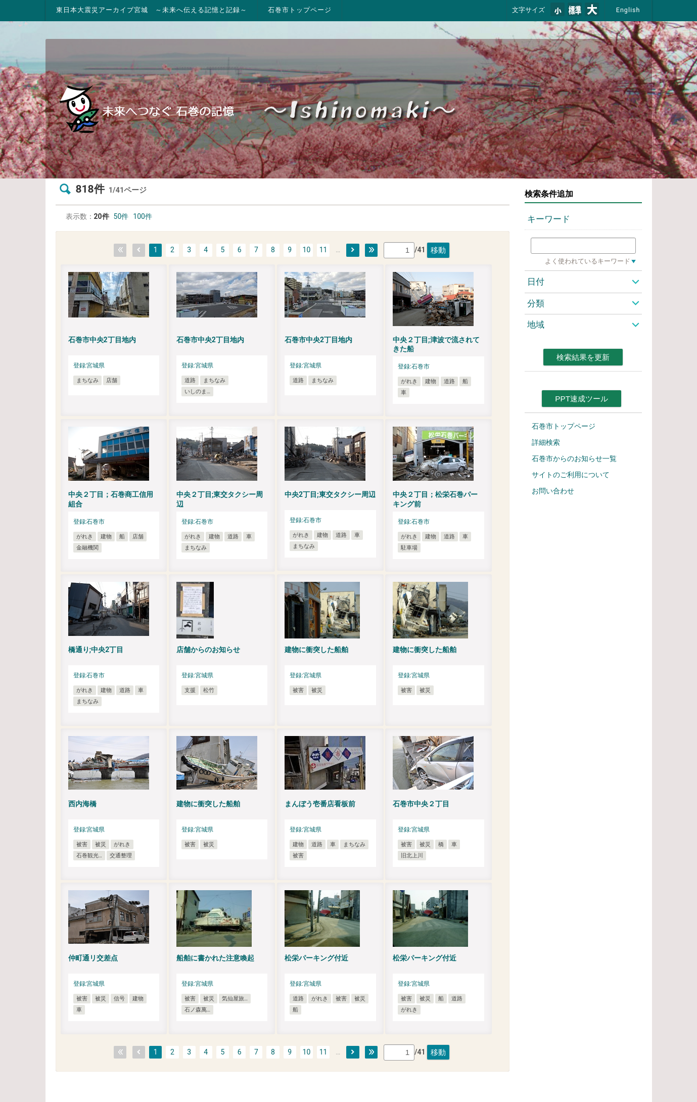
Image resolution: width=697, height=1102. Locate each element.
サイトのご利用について (571, 475)
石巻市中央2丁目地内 (102, 340)
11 (323, 250)
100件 (142, 216)
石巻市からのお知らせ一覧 (574, 458)
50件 (121, 216)
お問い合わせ (553, 491)
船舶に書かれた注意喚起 (215, 958)
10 (307, 250)
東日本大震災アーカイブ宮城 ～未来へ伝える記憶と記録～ (151, 10)
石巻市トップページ (300, 10)
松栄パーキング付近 (316, 958)
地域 (535, 324)
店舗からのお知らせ (208, 650)
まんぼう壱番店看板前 (320, 804)
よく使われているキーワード (587, 261)
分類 (535, 303)
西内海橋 (82, 804)
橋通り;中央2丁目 (96, 650)
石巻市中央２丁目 (421, 804)
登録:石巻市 (414, 366)
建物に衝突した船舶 (316, 650)
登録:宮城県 (89, 365)
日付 (535, 282)
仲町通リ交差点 (93, 958)
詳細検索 (546, 442)
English (628, 10)
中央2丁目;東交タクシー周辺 (330, 494)
